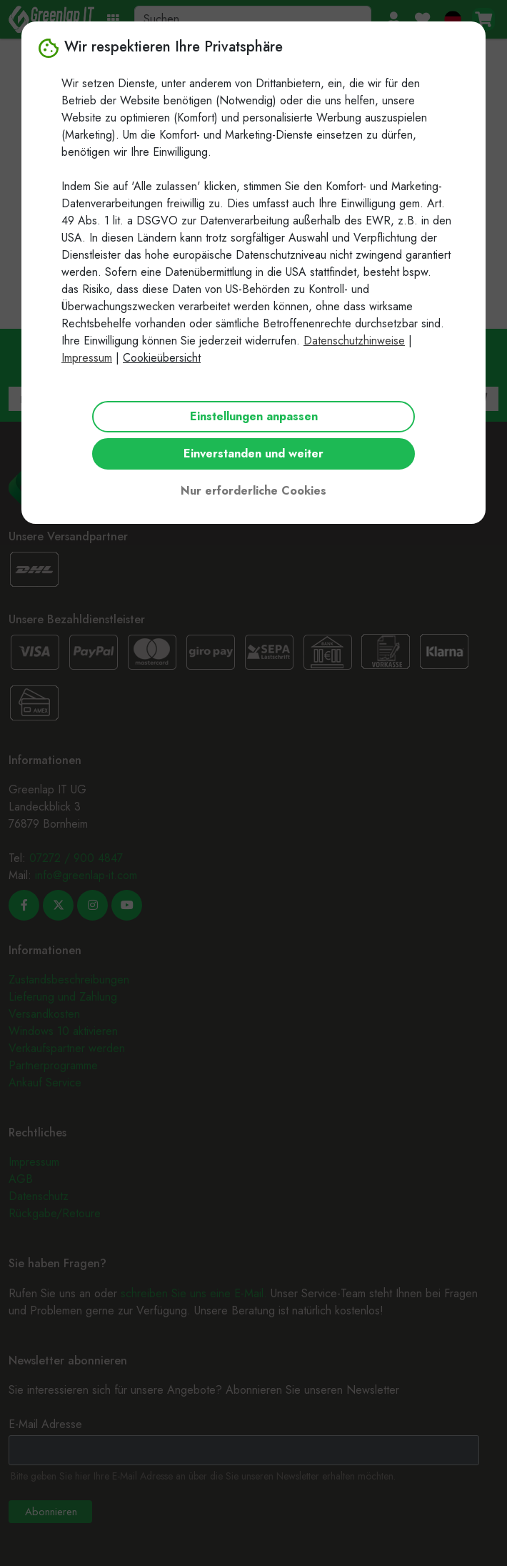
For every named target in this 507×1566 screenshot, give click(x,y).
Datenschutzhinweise (354, 340)
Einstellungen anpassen (254, 416)
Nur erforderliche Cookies (253, 490)
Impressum (86, 358)
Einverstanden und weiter (253, 453)
